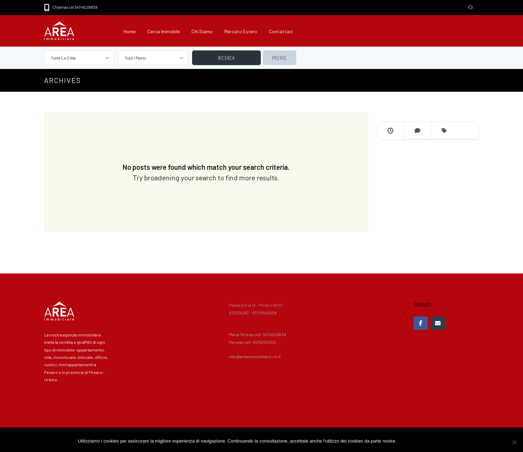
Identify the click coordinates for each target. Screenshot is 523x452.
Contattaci (281, 31)
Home (129, 31)
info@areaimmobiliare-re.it (255, 356)
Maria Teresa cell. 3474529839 (257, 334)
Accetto (406, 441)
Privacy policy (431, 441)
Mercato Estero (240, 31)
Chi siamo (202, 31)
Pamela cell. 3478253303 (252, 342)
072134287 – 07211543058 (253, 312)
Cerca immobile (163, 31)
